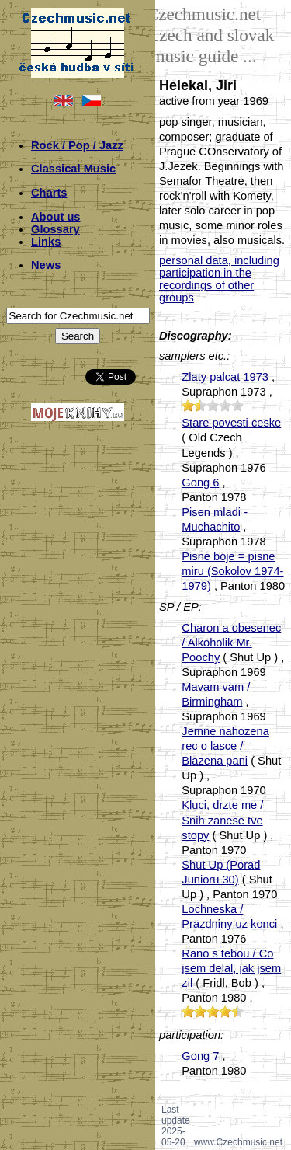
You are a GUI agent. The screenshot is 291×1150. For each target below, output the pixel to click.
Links (46, 241)
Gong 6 (200, 482)
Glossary (55, 229)
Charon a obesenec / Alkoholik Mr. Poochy (231, 643)
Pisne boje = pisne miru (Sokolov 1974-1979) (232, 571)
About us (56, 217)
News (46, 265)
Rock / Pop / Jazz (77, 145)
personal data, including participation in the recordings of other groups (219, 279)
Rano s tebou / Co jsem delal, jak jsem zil (231, 968)
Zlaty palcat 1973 (225, 377)
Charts (49, 192)
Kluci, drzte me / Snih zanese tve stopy (222, 820)
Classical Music (73, 168)
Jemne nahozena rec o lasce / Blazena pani (225, 746)
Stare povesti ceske (231, 422)
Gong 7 (200, 1056)
